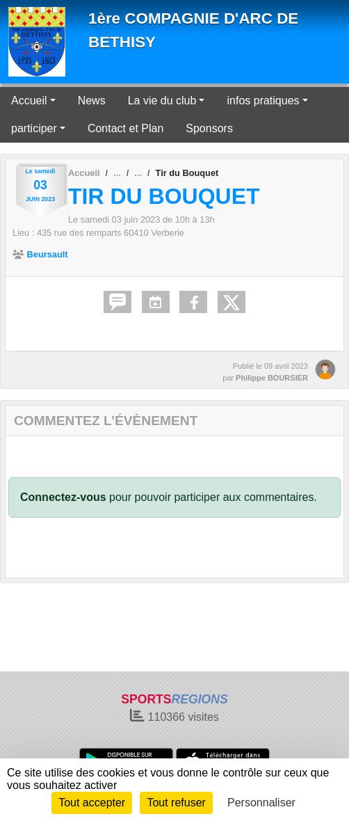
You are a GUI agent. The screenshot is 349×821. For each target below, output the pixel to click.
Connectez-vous (63, 497)
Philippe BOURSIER (272, 378)
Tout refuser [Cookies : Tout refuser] (176, 802)
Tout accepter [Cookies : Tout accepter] (91, 802)
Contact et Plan (125, 128)
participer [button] (34, 128)
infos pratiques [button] (263, 100)
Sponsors (209, 128)
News (92, 100)
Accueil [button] (29, 100)
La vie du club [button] (162, 100)
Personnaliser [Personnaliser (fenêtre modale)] (261, 802)
